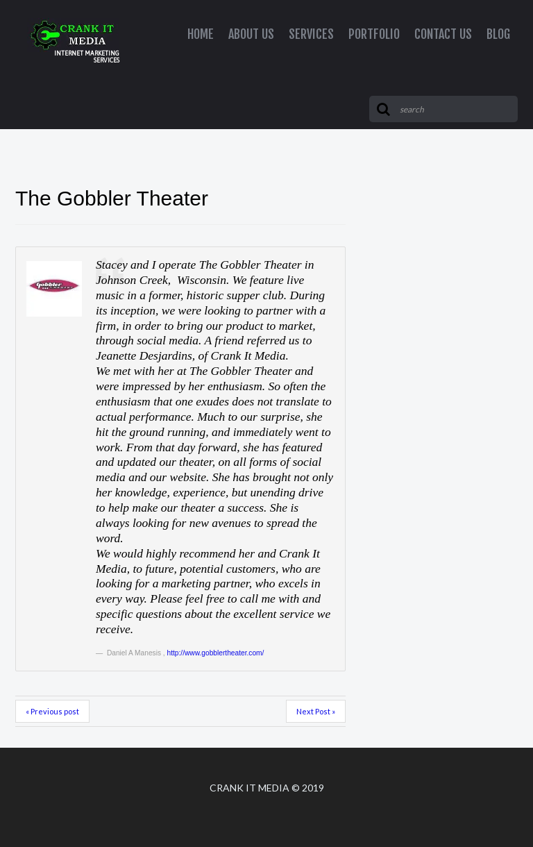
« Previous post (52, 711)
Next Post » (315, 711)
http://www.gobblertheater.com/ (215, 653)
